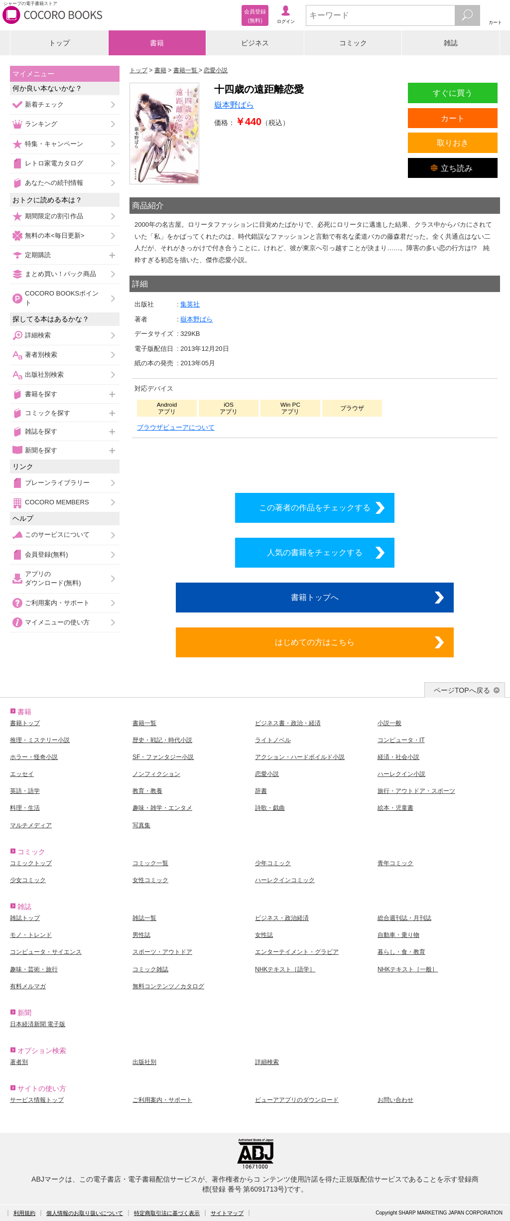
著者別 (19, 1062)
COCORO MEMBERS (57, 502)
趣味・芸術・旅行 (34, 969)
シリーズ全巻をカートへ (315, 462)
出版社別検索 (44, 374)
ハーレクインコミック (285, 880)
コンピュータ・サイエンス (46, 951)
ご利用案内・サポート (57, 603)
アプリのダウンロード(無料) (53, 578)
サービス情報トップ (37, 1099)
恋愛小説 (267, 773)
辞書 (261, 790)
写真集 (141, 825)
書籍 (157, 43)
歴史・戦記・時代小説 (162, 740)
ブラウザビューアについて (176, 427)
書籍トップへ (315, 597)
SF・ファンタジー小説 (163, 757)
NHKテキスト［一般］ (408, 969)
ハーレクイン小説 (401, 773)
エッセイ (22, 773)
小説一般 (389, 723)
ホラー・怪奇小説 (34, 757)
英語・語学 (25, 790)
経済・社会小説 (398, 757)
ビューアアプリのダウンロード (297, 1099)
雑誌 (451, 43)
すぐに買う (453, 92)
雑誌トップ (25, 918)
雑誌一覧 (144, 918)
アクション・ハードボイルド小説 (300, 757)
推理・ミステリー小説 (40, 740)
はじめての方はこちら (315, 641)
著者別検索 (41, 354)
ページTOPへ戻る (462, 690)
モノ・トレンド (31, 934)
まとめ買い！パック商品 (60, 274)
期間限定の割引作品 (54, 216)
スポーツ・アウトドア (162, 951)
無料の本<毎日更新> (54, 235)
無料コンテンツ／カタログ (168, 986)
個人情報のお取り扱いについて (84, 1213)
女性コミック (150, 880)
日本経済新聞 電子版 (37, 1024)
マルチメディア (31, 825)
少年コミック (273, 863)
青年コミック (395, 863)
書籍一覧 (144, 723)
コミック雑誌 (150, 969)
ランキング (41, 124)
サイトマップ (227, 1213)
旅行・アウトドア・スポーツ (416, 790)
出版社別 (144, 1062)
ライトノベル (273, 740)
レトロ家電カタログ (54, 163)
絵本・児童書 (395, 807)
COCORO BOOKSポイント (62, 298)
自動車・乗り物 (398, 934)
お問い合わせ (395, 1099)
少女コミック (28, 880)
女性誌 (264, 934)
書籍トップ (25, 723)
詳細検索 (38, 335)
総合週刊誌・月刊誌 (404, 918)
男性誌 (141, 934)
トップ (59, 43)
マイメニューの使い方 (57, 622)
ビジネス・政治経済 (282, 918)
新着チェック (44, 104)
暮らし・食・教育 (401, 951)
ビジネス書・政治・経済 (288, 723)
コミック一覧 (150, 863)
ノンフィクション (156, 773)
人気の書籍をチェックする (315, 552)
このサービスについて (57, 534)
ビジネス (255, 43)
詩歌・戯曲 (270, 807)
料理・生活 (25, 807)
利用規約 (24, 1213)
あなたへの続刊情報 (54, 182)
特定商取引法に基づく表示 (167, 1213)
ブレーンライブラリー (57, 482)
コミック (353, 43)
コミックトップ (31, 863)
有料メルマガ (28, 986)
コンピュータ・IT (401, 740)
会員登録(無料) (46, 554)
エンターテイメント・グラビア (297, 951)
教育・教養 (147, 790)
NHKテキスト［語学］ (285, 969)
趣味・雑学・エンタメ (162, 807)
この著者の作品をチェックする (315, 507)
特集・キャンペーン (54, 144)
